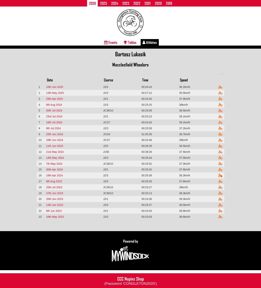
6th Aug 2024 (54, 104)
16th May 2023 (55, 216)
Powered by (130, 251)
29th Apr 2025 (54, 98)
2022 (136, 3)
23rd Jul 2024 (54, 116)
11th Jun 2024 (54, 145)
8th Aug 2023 (54, 181)
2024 (114, 3)
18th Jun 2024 (54, 140)
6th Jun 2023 (54, 210)
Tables (130, 42)
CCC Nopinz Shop (130, 281)
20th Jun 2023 (54, 198)
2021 (147, 3)
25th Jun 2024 (54, 134)
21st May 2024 (55, 151)
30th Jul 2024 (54, 110)
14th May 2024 (55, 157)
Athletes (150, 42)
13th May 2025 (55, 92)
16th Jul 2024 (54, 122)
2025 (103, 3)
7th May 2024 (54, 163)
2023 (125, 3)
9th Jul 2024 (53, 128)
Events (110, 42)
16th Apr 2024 (54, 175)
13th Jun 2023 (54, 204)
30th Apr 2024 (54, 169)
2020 (158, 3)
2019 (169, 3)
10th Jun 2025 (54, 86)
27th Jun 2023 (54, 193)
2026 (92, 3)
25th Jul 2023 (54, 187)
